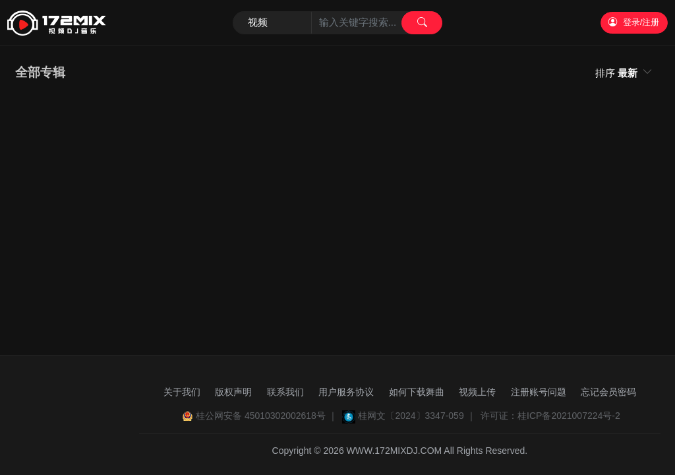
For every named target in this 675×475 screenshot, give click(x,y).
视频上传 (477, 392)
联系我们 (285, 392)
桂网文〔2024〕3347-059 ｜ (416, 415)
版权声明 (233, 392)
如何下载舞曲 (416, 392)
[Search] (338, 23)
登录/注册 (633, 22)
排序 (617, 73)
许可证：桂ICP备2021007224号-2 (550, 415)
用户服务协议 (346, 392)
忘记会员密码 (608, 392)
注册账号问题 (538, 392)
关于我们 (181, 392)
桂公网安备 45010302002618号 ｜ (267, 415)
